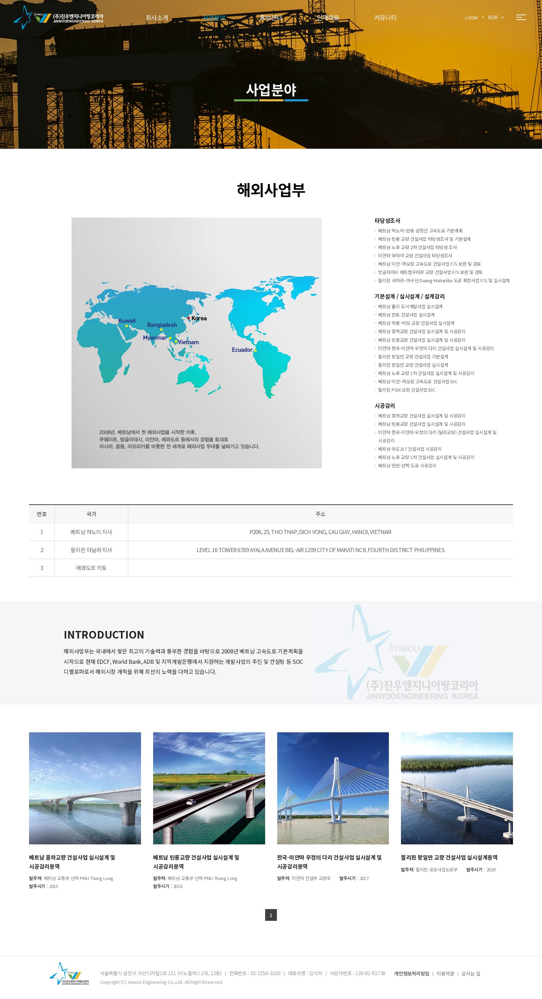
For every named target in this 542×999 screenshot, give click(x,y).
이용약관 (445, 973)
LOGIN (471, 17)
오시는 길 (470, 973)
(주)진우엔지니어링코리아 (58, 17)
